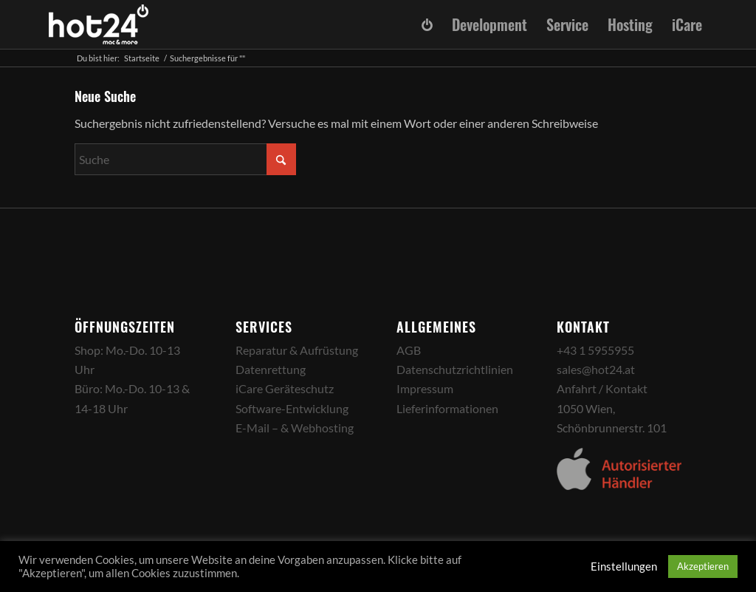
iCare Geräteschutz (285, 388)
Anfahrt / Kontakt (602, 388)
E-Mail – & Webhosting (295, 428)
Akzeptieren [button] (703, 566)
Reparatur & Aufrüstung (297, 350)
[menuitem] (427, 24)
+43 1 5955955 (595, 350)
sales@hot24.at (596, 369)
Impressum (424, 388)
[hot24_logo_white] (99, 24)
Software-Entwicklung (292, 408)
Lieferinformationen (447, 408)
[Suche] (185, 159)
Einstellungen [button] (624, 566)
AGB (408, 350)
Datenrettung (271, 369)
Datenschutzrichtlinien (454, 369)
